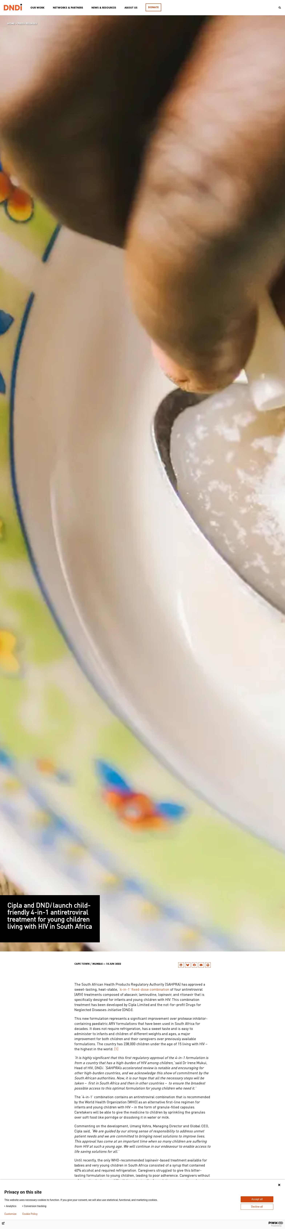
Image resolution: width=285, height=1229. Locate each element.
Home (11, 23)
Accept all (257, 1199)
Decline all (257, 1206)
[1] (116, 1049)
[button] (181, 965)
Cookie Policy (29, 1213)
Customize (10, 1213)
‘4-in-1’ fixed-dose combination (144, 990)
